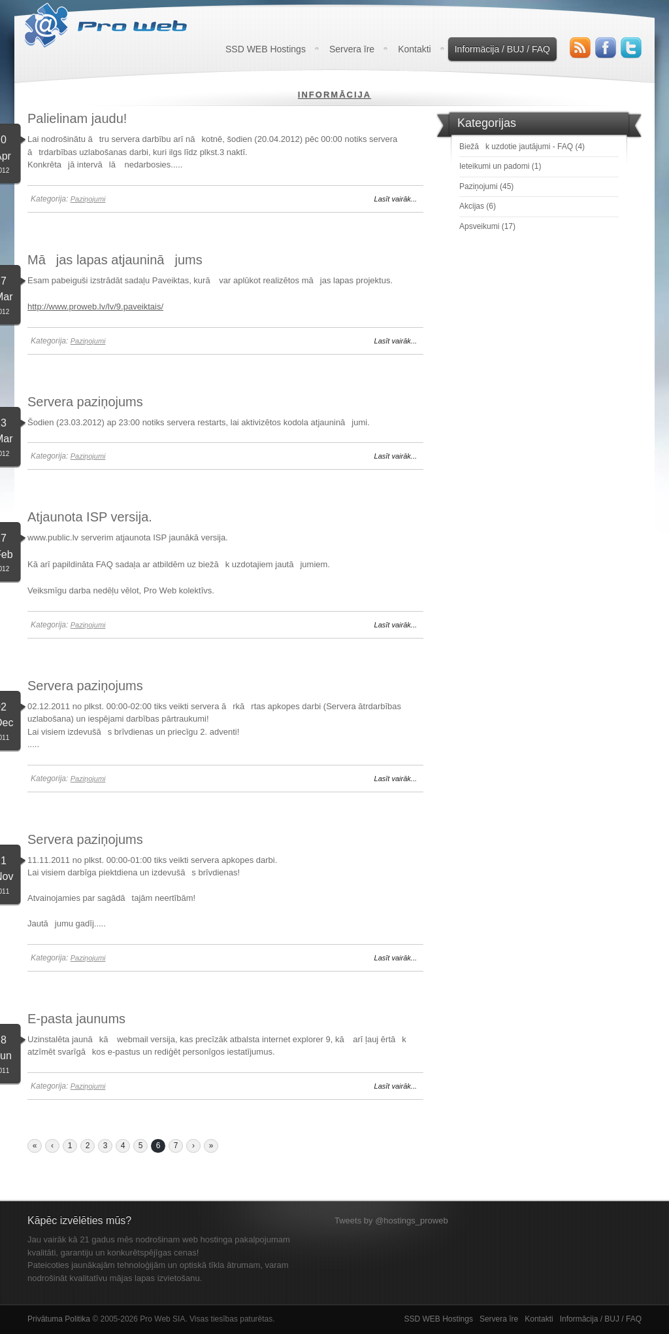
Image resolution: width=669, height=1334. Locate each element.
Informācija (334, 94)
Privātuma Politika (58, 1319)
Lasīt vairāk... (395, 199)
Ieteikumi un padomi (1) (500, 166)
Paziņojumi (88, 199)
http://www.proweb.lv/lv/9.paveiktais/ (95, 306)
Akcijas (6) (477, 206)
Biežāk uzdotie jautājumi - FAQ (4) (522, 146)
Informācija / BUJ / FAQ (502, 49)
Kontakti (414, 49)
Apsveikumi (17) (487, 226)
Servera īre (351, 49)
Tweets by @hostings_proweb (391, 1220)
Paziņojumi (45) (486, 186)
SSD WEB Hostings (265, 49)
